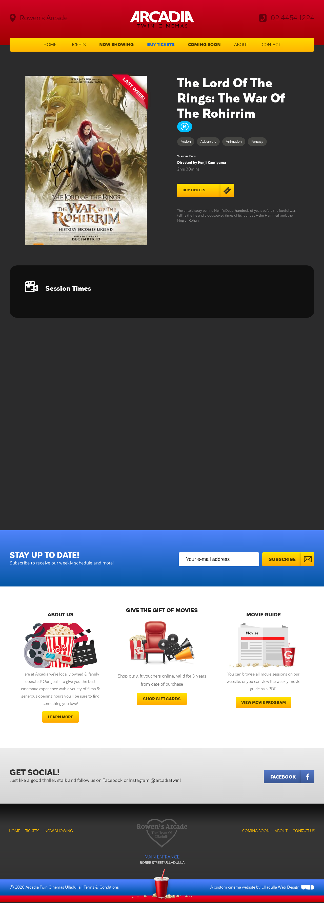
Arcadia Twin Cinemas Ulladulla (53, 888)
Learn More (60, 717)
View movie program (263, 703)
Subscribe (291, 559)
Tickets (78, 45)
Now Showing (116, 45)
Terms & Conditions (101, 888)
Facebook (292, 777)
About (241, 45)
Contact (271, 45)
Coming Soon (204, 45)
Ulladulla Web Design (280, 888)
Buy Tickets (161, 45)
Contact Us (304, 832)
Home (50, 45)
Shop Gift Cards (162, 699)
